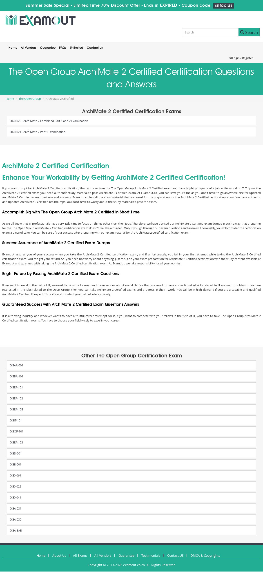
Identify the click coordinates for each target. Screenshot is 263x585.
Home (13, 47)
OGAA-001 (16, 365)
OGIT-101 (16, 420)
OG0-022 (15, 486)
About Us (59, 555)
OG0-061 (15, 475)
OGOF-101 (16, 431)
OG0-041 (15, 497)
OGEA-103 (16, 442)
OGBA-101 (16, 376)
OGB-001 (15, 464)
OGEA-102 (16, 398)
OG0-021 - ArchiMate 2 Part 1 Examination (37, 132)
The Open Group (30, 99)
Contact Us (95, 47)
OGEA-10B (16, 409)
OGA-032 (15, 519)
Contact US (175, 555)
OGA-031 (15, 508)
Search (249, 32)
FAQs (62, 47)
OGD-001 (16, 453)
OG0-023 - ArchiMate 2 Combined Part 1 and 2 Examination (49, 121)
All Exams (80, 555)
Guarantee (48, 47)
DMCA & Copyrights (205, 555)
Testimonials (150, 555)
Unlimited (76, 47)
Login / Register (241, 58)
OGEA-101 (16, 387)
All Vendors (28, 47)
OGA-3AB (16, 530)
